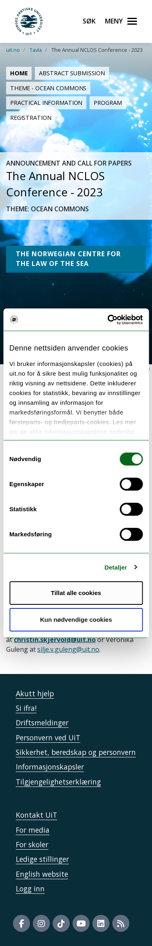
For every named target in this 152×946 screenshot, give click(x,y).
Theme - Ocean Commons (48, 88)
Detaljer (116, 567)
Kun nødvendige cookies (76, 619)
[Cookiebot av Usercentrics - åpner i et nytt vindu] (108, 320)
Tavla (36, 49)
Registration (30, 117)
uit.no (13, 49)
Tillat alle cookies (76, 592)
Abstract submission (72, 73)
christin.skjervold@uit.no (55, 639)
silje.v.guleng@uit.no (68, 649)
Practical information (46, 102)
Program (108, 102)
